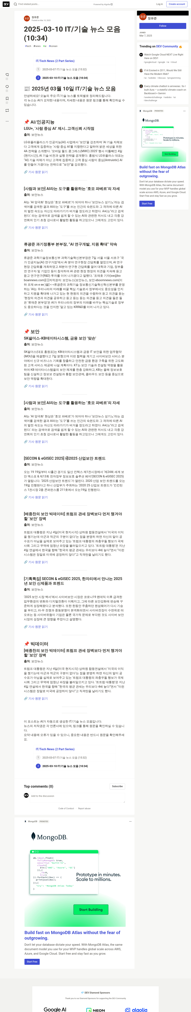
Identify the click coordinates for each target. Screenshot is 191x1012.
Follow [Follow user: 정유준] (162, 25)
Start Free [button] (32, 961)
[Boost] (7, 110)
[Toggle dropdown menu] (130, 821)
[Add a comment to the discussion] (77, 798)
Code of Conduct (66, 808)
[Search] (15, 4)
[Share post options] (7, 121)
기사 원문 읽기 (38, 172)
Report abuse (84, 808)
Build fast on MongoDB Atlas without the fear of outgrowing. (162, 171)
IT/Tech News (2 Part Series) (55, 61)
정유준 (35, 17)
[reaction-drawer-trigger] (7, 76)
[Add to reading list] (7, 100)
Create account (177, 4)
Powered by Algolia (103, 4)
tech (28, 46)
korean (53, 46)
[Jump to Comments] (7, 88)
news (37, 46)
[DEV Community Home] (6, 4)
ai (44, 46)
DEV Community (167, 46)
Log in (159, 4)
